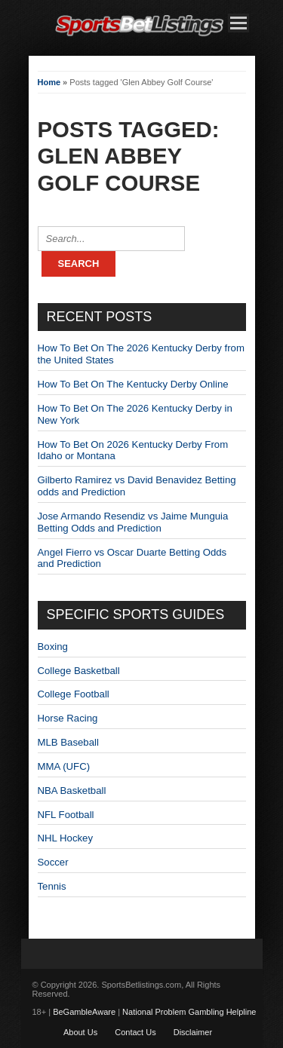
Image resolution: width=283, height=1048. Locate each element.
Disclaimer (193, 1032)
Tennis (52, 886)
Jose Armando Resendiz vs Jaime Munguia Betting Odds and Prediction (133, 522)
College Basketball (79, 670)
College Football (73, 694)
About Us (80, 1032)
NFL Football (66, 814)
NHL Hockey (66, 838)
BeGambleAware (84, 1011)
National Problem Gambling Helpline (189, 1011)
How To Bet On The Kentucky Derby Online (133, 384)
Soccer (53, 862)
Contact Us (135, 1032)
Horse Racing (68, 718)
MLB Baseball (68, 742)
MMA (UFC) (64, 766)
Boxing (53, 646)
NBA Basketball (72, 790)
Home (49, 82)
